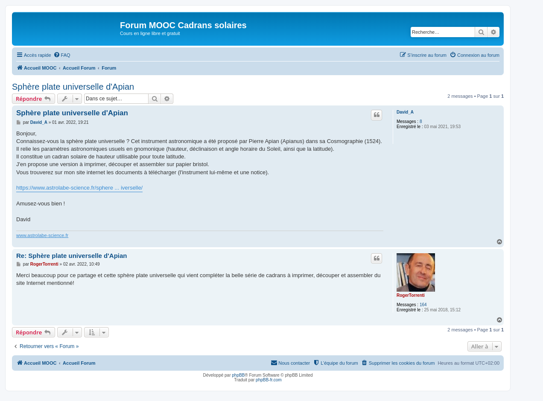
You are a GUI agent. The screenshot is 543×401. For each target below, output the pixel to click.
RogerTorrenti (411, 295)
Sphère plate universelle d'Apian (73, 86)
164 (423, 304)
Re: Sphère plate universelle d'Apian (71, 255)
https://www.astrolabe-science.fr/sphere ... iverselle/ (79, 187)
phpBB (238, 375)
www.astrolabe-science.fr (42, 235)
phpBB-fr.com (269, 380)
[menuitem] (61, 55)
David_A (405, 112)
